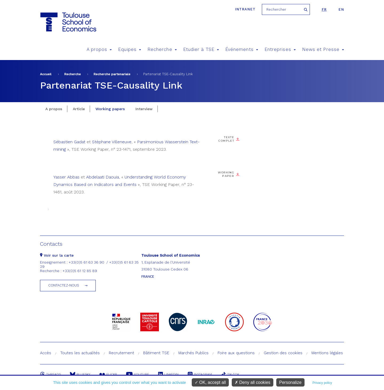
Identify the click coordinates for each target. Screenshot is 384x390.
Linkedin (168, 374)
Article (79, 109)
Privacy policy (322, 383)
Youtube (137, 374)
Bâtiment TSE (156, 353)
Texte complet (226, 139)
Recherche (162, 49)
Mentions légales (327, 353)
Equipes (129, 49)
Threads (50, 374)
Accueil (45, 74)
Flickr (108, 374)
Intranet (245, 9)
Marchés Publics (193, 353)
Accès (45, 353)
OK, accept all (210, 382)
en (341, 9)
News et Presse (323, 49)
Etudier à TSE (201, 49)
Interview (144, 109)
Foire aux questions (236, 353)
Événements (241, 49)
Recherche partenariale (112, 74)
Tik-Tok (230, 374)
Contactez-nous (63, 285)
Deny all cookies (252, 382)
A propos (99, 49)
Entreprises (280, 49)
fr (324, 9)
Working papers (110, 109)
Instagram (200, 374)
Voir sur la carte (57, 255)
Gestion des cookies (283, 353)
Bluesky (80, 374)
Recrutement (121, 353)
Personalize (290, 382)
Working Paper (226, 174)
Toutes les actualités (80, 353)
